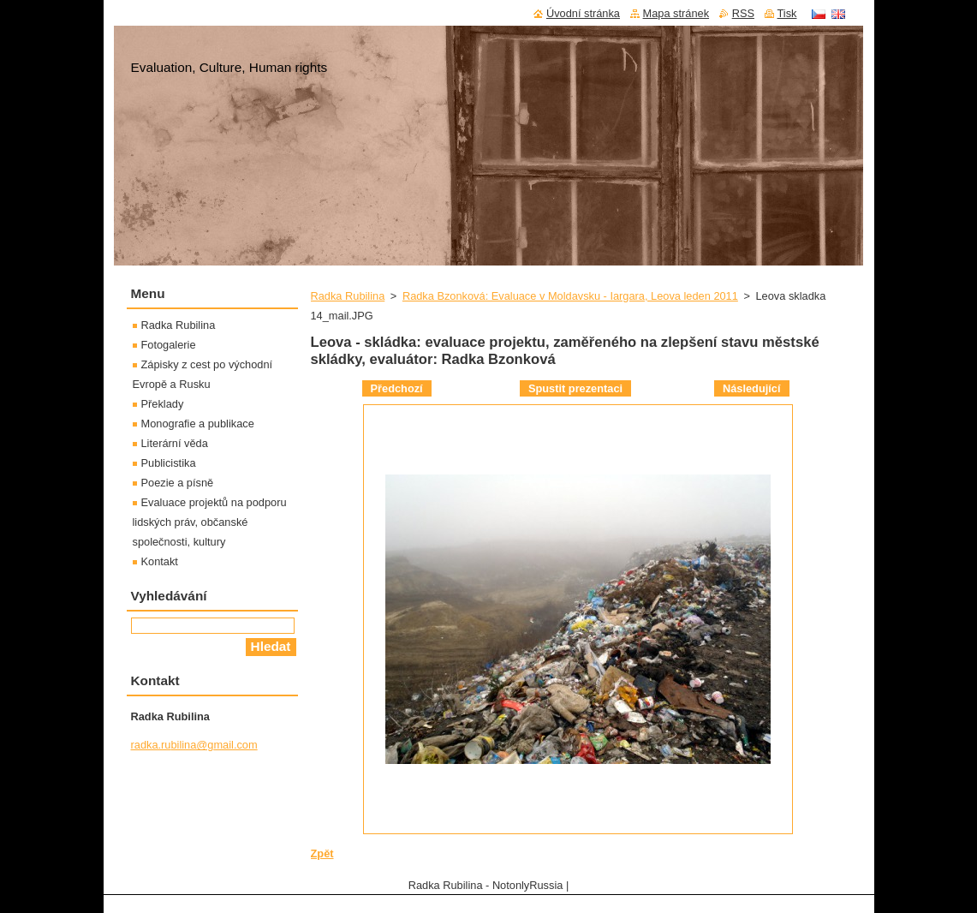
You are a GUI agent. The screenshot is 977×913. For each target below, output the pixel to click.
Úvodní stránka (583, 13)
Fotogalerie (168, 344)
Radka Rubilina (348, 295)
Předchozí (397, 388)
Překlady (162, 403)
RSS (743, 13)
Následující (752, 388)
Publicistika (168, 462)
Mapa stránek (676, 13)
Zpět (322, 853)
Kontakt (159, 561)
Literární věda (174, 443)
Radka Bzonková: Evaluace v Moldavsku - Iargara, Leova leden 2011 (570, 295)
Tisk (787, 13)
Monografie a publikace (197, 423)
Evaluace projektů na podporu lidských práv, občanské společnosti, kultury (210, 522)
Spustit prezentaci (575, 388)
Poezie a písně (177, 482)
